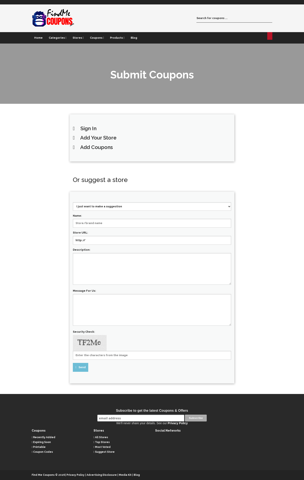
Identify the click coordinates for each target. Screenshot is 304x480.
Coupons (97, 37)
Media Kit (125, 474)
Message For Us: (84, 290)
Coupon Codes (42, 451)
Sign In (88, 128)
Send (82, 367)
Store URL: (80, 232)
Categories (57, 37)
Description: (81, 249)
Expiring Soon (41, 441)
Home (38, 37)
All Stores (101, 437)
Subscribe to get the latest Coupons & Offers (152, 410)
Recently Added (43, 437)
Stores (78, 37)
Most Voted (102, 447)
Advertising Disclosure (102, 474)
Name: (77, 215)
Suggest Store (104, 451)
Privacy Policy (178, 423)
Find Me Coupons (43, 474)
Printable (39, 447)
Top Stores (102, 441)
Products (117, 37)
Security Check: (84, 331)
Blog (134, 37)
